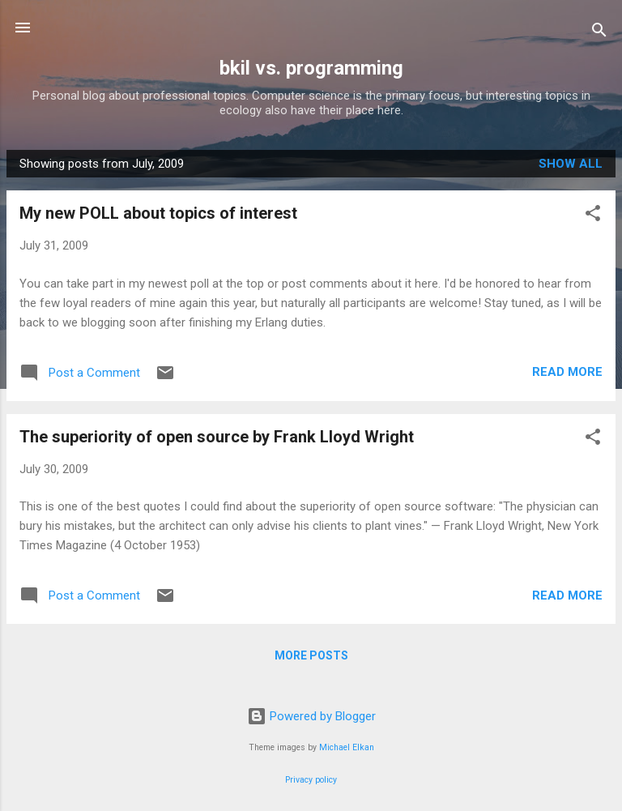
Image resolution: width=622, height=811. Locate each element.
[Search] (599, 33)
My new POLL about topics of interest (158, 213)
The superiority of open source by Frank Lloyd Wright (216, 436)
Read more (567, 372)
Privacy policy (311, 780)
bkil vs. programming (311, 68)
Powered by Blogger (311, 716)
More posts (311, 655)
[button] (593, 215)
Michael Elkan (346, 747)
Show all (571, 163)
